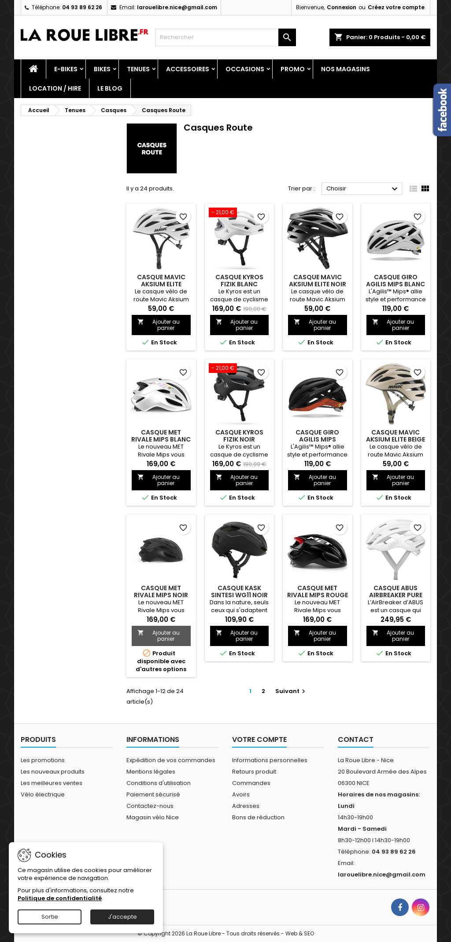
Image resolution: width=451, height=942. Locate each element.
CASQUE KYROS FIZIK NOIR (239, 436)
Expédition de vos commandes (170, 760)
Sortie (49, 917)
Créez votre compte (396, 7)
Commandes (251, 783)
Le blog (109, 88)
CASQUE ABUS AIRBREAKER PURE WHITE (395, 595)
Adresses (245, 806)
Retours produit (254, 771)
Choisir (363, 189)
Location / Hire (55, 88)
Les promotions (43, 760)
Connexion (341, 7)
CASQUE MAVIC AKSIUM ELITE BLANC (161, 284)
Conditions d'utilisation (158, 783)
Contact (355, 739)
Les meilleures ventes (51, 783)
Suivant (291, 691)
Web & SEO (299, 933)
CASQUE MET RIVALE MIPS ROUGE (317, 591)
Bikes (102, 69)
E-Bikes (66, 69)
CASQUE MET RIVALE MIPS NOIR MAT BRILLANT (161, 595)
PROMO (293, 69)
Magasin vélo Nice (152, 817)
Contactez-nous (150, 806)
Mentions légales (150, 771)
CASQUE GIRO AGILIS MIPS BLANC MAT (395, 284)
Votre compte (259, 739)
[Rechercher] (225, 37)
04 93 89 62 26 (82, 7)
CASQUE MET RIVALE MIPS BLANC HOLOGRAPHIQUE (161, 439)
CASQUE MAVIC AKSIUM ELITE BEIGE (395, 436)
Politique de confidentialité (60, 898)
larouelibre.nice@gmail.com (177, 7)
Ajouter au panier (158, 325)
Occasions (245, 69)
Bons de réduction (258, 817)
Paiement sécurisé (153, 794)
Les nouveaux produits (53, 771)
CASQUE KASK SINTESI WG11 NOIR (239, 591)
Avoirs (241, 794)
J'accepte (122, 917)
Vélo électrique (43, 794)
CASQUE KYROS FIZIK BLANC (239, 280)
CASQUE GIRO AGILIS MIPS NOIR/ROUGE (317, 439)
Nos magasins (345, 69)
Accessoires (187, 69)
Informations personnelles (269, 760)
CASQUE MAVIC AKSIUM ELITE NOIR (317, 280)
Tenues (138, 69)
